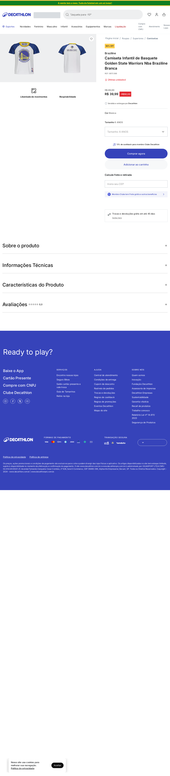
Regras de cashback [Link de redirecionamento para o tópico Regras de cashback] (104, 397)
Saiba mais (117, 218)
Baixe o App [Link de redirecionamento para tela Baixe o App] (13, 371)
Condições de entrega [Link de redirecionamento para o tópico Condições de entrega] (105, 379)
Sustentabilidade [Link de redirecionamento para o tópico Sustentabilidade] (140, 397)
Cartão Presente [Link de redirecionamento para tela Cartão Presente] (17, 378)
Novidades (25, 26)
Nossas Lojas (167, 26)
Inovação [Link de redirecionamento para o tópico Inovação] (136, 379)
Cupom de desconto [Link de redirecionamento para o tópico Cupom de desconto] (104, 384)
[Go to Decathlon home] (16, 15)
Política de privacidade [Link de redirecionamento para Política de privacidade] (14, 457)
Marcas (107, 26)
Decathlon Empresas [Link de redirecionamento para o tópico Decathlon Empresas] (142, 392)
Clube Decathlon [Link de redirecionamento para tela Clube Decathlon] (17, 392)
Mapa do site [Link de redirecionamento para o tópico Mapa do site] (100, 410)
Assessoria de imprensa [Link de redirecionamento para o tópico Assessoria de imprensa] (144, 388)
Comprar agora (136, 153)
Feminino (38, 26)
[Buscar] (67, 14)
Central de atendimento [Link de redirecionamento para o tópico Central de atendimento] (106, 375)
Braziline (110, 53)
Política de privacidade (22, 768)
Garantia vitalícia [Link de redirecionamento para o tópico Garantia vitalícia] (140, 401)
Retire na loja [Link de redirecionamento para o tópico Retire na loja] (63, 396)
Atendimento (154, 26)
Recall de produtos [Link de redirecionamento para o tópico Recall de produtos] (141, 406)
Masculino (52, 26)
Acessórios (76, 26)
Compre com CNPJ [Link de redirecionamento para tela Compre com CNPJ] (19, 385)
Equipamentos (93, 26)
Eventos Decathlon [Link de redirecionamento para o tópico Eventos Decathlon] (103, 406)
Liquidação (120, 26)
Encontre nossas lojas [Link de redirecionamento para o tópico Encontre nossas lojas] (67, 375)
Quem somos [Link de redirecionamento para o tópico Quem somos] (138, 375)
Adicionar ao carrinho (136, 164)
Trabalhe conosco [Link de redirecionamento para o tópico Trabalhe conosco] (141, 410)
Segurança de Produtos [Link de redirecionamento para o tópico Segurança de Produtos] (143, 422)
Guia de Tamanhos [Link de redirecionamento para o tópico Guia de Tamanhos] (66, 391)
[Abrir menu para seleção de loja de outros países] (152, 442)
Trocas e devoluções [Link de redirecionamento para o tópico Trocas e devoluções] (104, 392)
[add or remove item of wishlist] (91, 38)
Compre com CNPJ (141, 26)
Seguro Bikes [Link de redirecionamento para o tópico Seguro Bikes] (63, 379)
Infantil (64, 26)
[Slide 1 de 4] (85, 3)
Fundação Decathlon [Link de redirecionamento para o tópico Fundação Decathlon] (142, 384)
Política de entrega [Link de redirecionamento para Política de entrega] (38, 457)
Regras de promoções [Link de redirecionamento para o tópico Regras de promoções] (105, 401)
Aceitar (57, 765)
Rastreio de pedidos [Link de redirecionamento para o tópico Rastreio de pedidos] (104, 388)
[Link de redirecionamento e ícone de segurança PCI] (112, 443)
